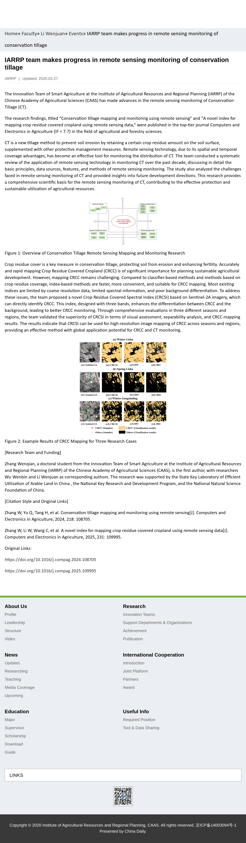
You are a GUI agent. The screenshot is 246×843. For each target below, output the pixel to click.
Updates (12, 663)
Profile (10, 614)
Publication (133, 639)
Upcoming (14, 695)
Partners (130, 679)
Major (10, 719)
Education (17, 711)
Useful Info (136, 711)
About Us (16, 606)
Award (128, 687)
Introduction (133, 663)
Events (76, 34)
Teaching (13, 679)
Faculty (29, 34)
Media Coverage (20, 687)
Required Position (139, 719)
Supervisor (14, 727)
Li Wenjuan (53, 34)
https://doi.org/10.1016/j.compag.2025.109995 (50, 571)
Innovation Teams (139, 614)
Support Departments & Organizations (157, 622)
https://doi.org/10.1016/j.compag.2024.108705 (50, 559)
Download (14, 744)
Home (11, 34)
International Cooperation (153, 655)
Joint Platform (135, 671)
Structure (13, 630)
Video (10, 639)
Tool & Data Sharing (141, 727)
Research (134, 606)
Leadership (15, 622)
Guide (10, 752)
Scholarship (15, 736)
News (11, 655)
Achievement (135, 630)
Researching (16, 671)
